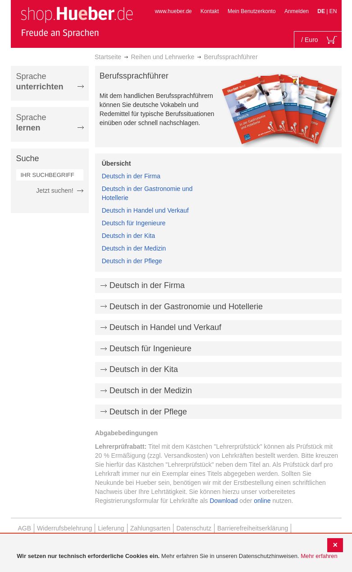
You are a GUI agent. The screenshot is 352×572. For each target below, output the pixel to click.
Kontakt (210, 11)
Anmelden (296, 11)
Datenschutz (193, 528)
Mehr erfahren (319, 556)
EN (333, 11)
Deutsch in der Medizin (134, 248)
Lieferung (111, 528)
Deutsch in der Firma (131, 176)
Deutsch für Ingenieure (134, 223)
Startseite (108, 56)
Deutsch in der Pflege (132, 261)
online (262, 500)
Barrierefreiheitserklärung (252, 528)
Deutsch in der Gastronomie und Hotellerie (186, 306)
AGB (25, 528)
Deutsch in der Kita (128, 235)
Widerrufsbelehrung (64, 528)
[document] (177, 556)
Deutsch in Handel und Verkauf (145, 210)
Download (224, 500)
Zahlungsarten (150, 528)
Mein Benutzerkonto (252, 11)
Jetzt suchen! (54, 190)
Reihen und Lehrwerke (162, 56)
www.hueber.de (173, 11)
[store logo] (76, 22)
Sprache (40, 81)
